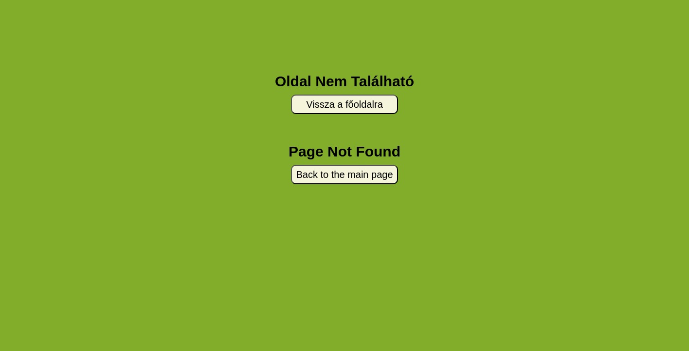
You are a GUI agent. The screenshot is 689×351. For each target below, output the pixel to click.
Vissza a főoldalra (344, 104)
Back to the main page (344, 174)
